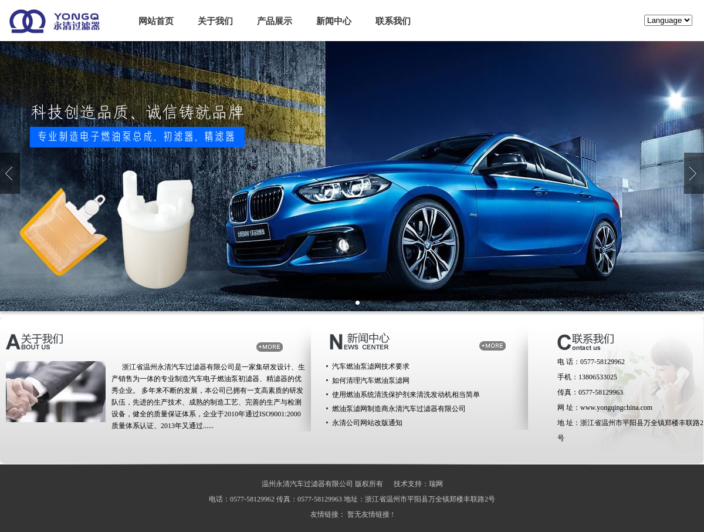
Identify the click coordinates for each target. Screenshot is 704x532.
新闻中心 (333, 21)
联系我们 (393, 21)
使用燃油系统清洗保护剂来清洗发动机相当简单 (406, 394)
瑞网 (436, 484)
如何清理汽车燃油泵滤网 (370, 380)
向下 (694, 173)
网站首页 (156, 21)
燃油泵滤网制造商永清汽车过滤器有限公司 (399, 409)
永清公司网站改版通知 (367, 423)
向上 (10, 173)
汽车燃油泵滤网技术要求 (370, 366)
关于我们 (215, 21)
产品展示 (274, 21)
